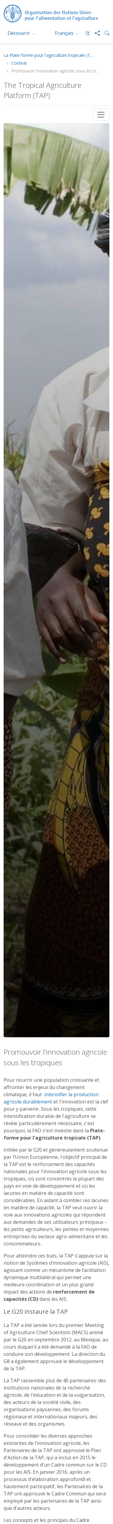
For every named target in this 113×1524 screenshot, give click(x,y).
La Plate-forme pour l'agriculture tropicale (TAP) (49, 55)
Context (19, 63)
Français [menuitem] (65, 33)
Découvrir (19, 33)
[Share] (95, 33)
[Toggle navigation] (101, 115)
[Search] (104, 33)
